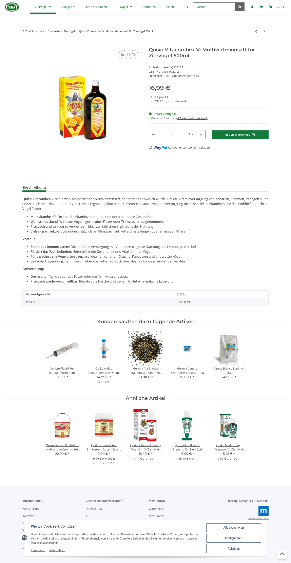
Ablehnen (233, 548)
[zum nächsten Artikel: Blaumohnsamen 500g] (264, 31)
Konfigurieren (233, 538)
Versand (180, 101)
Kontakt (27, 516)
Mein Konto (156, 516)
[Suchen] (214, 6)
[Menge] (172, 134)
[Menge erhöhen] (200, 134)
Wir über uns (31, 509)
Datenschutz (57, 550)
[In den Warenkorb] (25, 44)
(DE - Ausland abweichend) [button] (192, 118)
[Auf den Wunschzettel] (133, 54)
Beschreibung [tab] (34, 187)
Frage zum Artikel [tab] (97, 187)
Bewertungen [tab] (64, 187)
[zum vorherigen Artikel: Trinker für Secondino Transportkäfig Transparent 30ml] (256, 31)
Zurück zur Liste (34, 31)
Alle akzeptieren (233, 527)
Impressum (38, 550)
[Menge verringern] (153, 134)
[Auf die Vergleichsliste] (123, 54)
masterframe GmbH (258, 518)
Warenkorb (156, 509)
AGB (88, 516)
